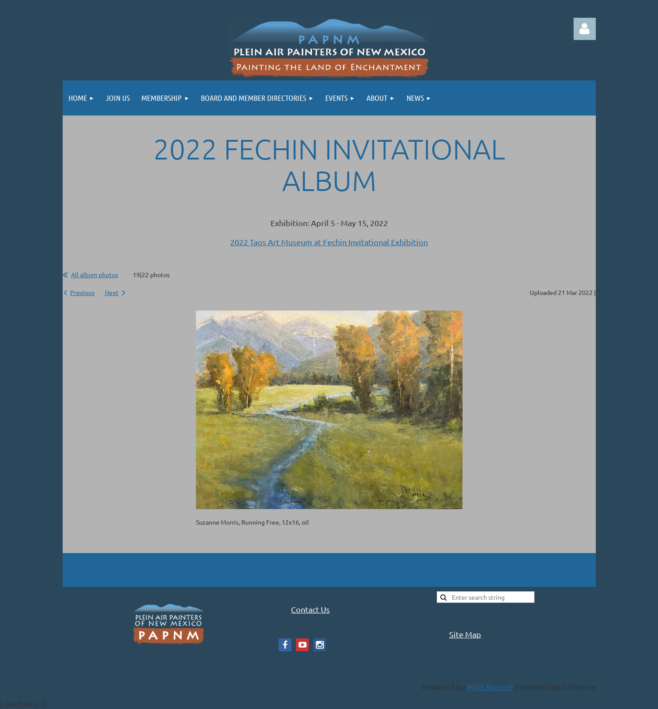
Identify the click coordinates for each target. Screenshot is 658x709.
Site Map (465, 634)
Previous (82, 292)
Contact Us (310, 609)
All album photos (94, 275)
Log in (585, 29)
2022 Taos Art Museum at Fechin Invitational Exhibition (329, 242)
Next (112, 292)
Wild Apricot (490, 686)
